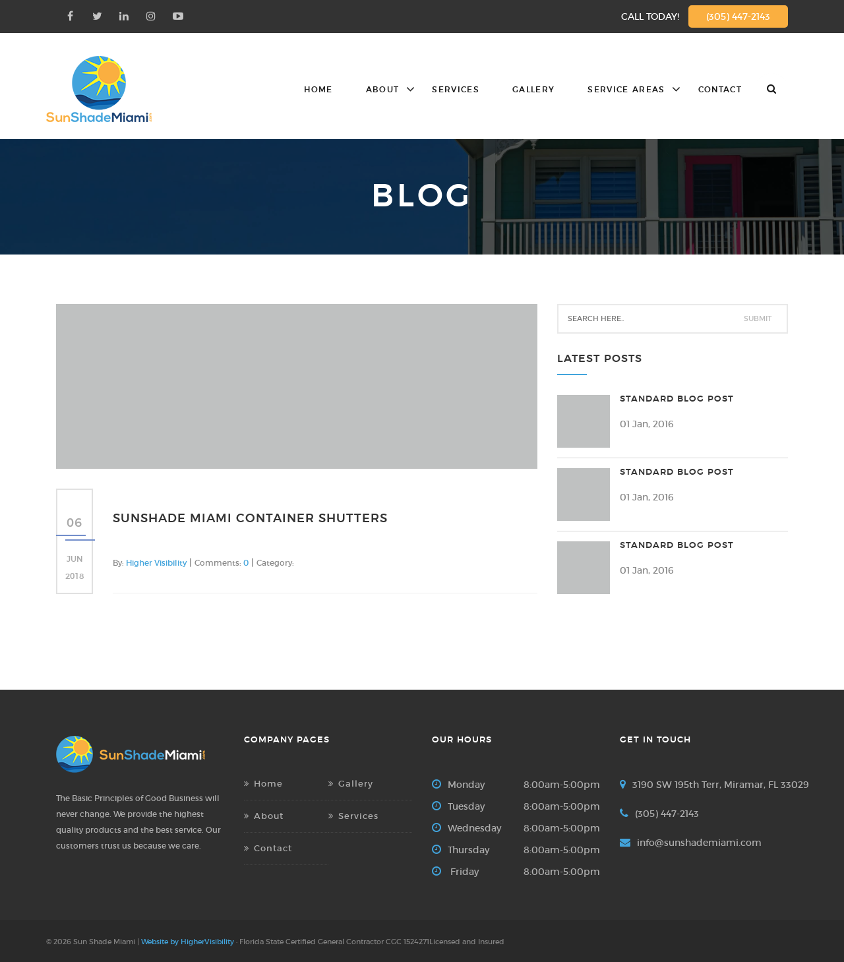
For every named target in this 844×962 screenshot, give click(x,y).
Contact (720, 90)
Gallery (533, 90)
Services (455, 90)
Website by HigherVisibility (187, 941)
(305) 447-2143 (738, 16)
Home (318, 90)
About (383, 90)
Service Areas (626, 90)
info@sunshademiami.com (699, 843)
